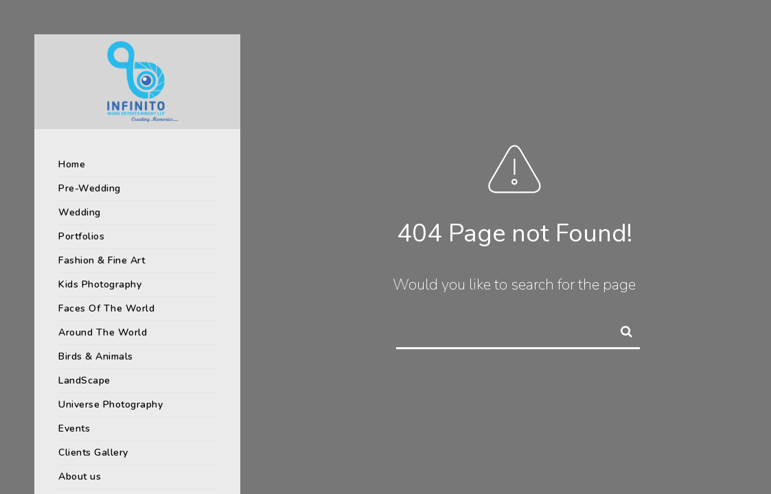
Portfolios (81, 236)
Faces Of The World (106, 308)
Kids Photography (99, 284)
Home (71, 164)
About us (79, 476)
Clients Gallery (93, 452)
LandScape (84, 380)
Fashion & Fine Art (101, 260)
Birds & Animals (95, 356)
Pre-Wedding (89, 188)
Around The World (102, 332)
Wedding (79, 212)
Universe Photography (110, 404)
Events (74, 428)
